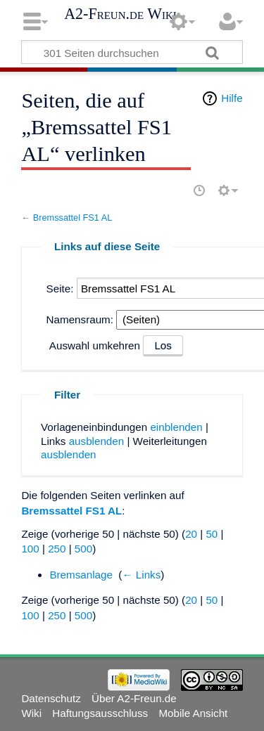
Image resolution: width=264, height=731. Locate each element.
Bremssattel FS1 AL (73, 217)
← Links (141, 575)
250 (56, 549)
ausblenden (97, 441)
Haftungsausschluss (100, 713)
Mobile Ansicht (192, 713)
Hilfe (231, 98)
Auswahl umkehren (94, 345)
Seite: (60, 289)
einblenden (176, 427)
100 (30, 549)
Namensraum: (79, 319)
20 (191, 534)
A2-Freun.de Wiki (120, 14)
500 (83, 549)
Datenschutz (50, 698)
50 (212, 534)
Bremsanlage (81, 575)
